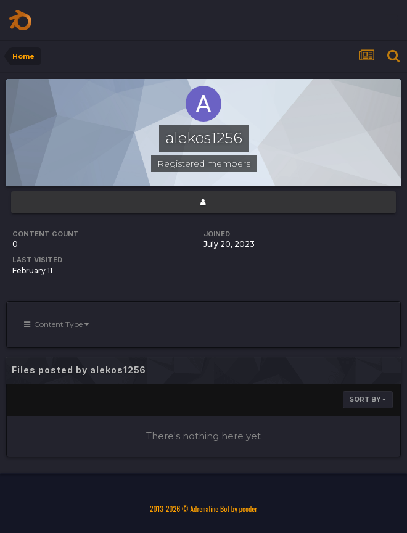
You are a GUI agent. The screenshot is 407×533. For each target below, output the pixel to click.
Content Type (56, 324)
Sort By (368, 399)
